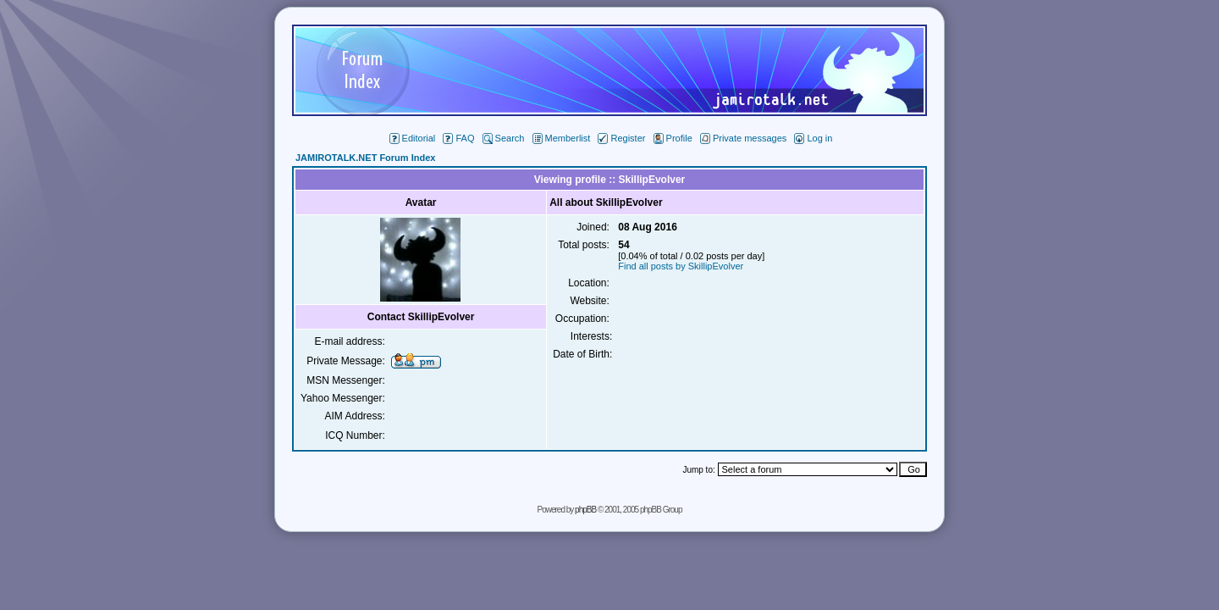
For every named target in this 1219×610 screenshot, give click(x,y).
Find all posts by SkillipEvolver (680, 266)
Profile (673, 138)
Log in (813, 138)
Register (621, 138)
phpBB (585, 509)
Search (504, 138)
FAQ (458, 138)
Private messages (743, 138)
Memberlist (561, 138)
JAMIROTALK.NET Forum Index (365, 157)
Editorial (412, 138)
